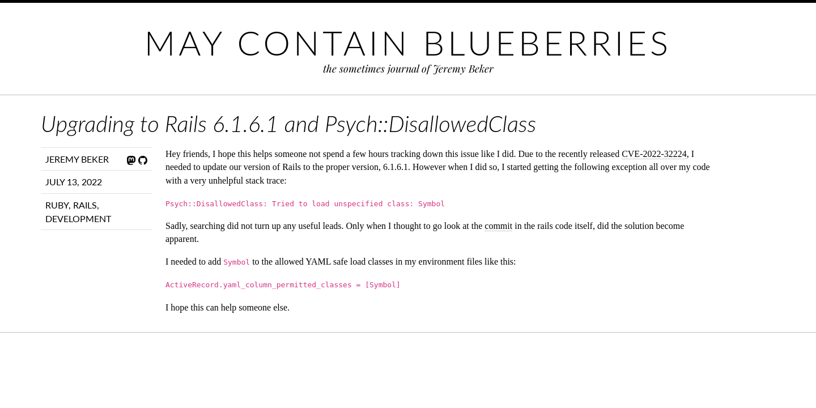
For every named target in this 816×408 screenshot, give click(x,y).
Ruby (57, 204)
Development (78, 218)
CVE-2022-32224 (654, 154)
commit (498, 226)
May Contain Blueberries (408, 42)
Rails (85, 204)
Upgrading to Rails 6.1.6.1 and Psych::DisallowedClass (288, 123)
